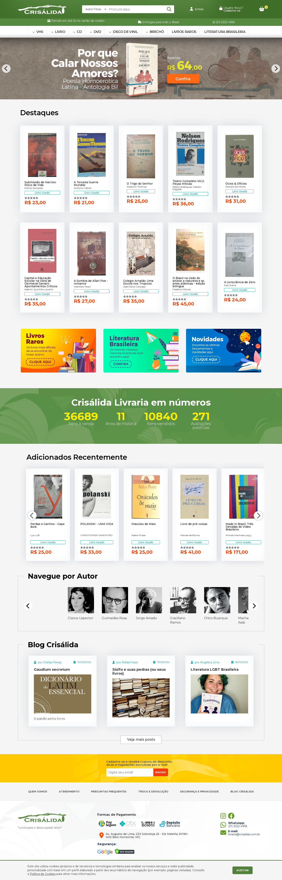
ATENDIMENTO (69, 791)
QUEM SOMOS (37, 791)
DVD (95, 32)
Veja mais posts (141, 739)
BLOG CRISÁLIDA (242, 791)
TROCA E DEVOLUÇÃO (153, 791)
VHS (38, 32)
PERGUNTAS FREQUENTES (109, 791)
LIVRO (58, 32)
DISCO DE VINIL (123, 32)
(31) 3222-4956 (224, 22)
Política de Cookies (43, 874)
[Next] (275, 68)
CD (77, 32)
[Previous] (6, 68)
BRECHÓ (155, 32)
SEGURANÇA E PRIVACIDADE (199, 791)
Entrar (197, 9)
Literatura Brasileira (224, 32)
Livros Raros (184, 32)
